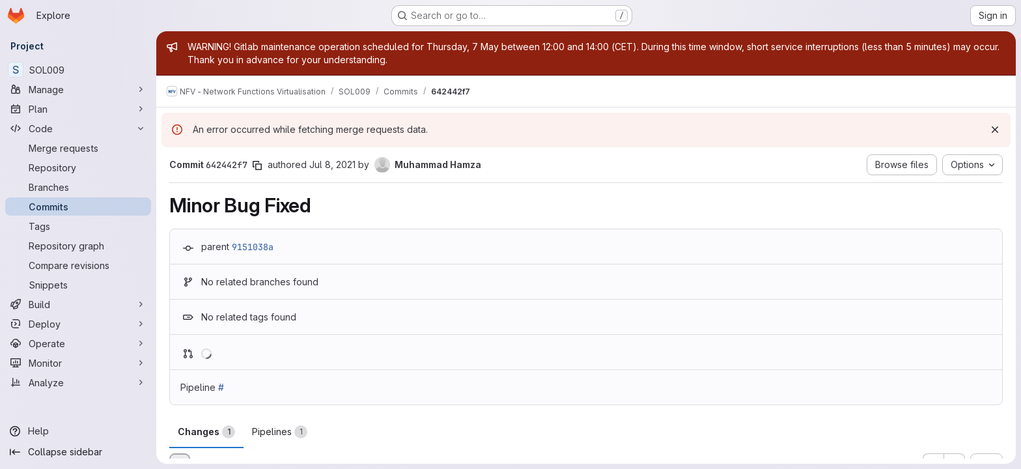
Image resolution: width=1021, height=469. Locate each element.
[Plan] (78, 109)
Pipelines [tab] (279, 431)
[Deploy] (78, 324)
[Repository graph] (78, 245)
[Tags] (78, 226)
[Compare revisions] (78, 265)
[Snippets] (78, 285)
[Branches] (78, 187)
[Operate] (78, 343)
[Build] (78, 304)
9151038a (252, 247)
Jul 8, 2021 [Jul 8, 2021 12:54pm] (332, 164)
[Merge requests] (78, 148)
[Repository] (78, 167)
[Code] (78, 128)
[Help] (78, 431)
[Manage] (78, 89)
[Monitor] (78, 363)
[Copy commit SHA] (257, 165)
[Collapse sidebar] (78, 452)
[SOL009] (78, 70)
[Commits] (78, 206)
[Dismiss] (995, 129)
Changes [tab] (206, 431)
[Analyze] (78, 382)
